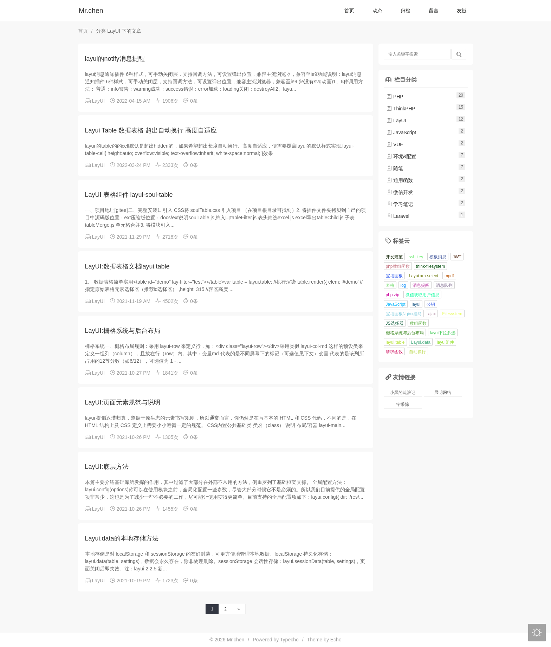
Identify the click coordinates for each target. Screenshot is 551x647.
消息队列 (444, 285)
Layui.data (420, 342)
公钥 (431, 304)
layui (416, 304)
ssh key (416, 256)
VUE (394, 144)
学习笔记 (399, 204)
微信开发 (399, 192)
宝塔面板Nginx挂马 (404, 313)
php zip (393, 294)
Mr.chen (91, 10)
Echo (336, 639)
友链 (462, 10)
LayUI (98, 101)
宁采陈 (402, 404)
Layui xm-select (423, 275)
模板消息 (437, 256)
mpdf (449, 275)
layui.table (395, 342)
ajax (432, 313)
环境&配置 (401, 156)
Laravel (397, 216)
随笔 (394, 168)
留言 (434, 10)
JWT (457, 256)
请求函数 (394, 351)
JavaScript (401, 132)
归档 (405, 10)
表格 (390, 285)
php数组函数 (398, 266)
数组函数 (418, 323)
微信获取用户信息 (422, 294)
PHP (394, 96)
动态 (377, 10)
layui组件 (445, 342)
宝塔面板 (394, 275)
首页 (349, 10)
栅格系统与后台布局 (405, 332)
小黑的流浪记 (402, 392)
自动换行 (417, 351)
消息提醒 (421, 285)
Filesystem (452, 313)
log (403, 285)
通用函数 (399, 180)
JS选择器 (394, 323)
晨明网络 (442, 392)
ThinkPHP (400, 108)
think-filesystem (430, 266)
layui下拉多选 (443, 332)
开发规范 (394, 256)
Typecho (289, 639)
